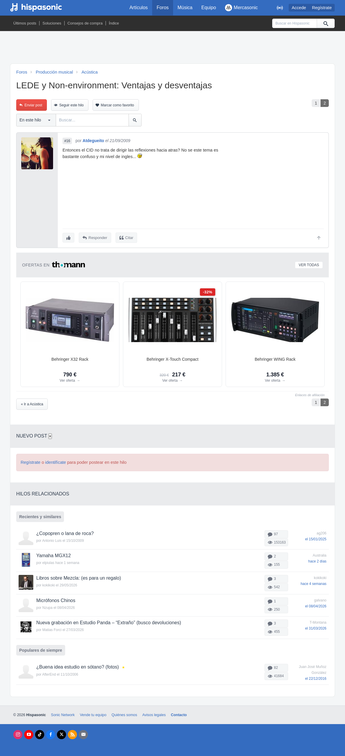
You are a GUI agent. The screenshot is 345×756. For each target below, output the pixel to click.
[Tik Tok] (39, 733)
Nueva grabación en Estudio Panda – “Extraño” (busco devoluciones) (108, 622)
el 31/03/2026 (315, 628)
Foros (163, 7)
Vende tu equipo (93, 714)
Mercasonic (241, 7)
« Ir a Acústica (32, 403)
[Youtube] (28, 733)
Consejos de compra (85, 23)
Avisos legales (153, 714)
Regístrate (322, 7)
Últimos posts (24, 23)
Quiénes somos (124, 714)
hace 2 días (317, 561)
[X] (61, 733)
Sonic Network (63, 714)
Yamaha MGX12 (53, 554)
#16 (67, 141)
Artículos (138, 7)
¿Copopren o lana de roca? (65, 532)
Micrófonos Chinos (55, 599)
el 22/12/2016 (315, 678)
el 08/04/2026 (315, 605)
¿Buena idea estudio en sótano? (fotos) (77, 666)
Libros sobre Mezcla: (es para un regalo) (78, 577)
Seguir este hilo (71, 105)
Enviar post (33, 105)
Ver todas (309, 264)
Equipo (208, 7)
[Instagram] (17, 733)
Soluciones (51, 23)
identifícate (55, 461)
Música (185, 7)
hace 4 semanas (313, 583)
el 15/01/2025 (315, 538)
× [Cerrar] (50, 435)
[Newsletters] (83, 733)
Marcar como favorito (117, 105)
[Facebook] (50, 733)
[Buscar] (325, 23)
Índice (114, 23)
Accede (299, 7)
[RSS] (72, 733)
